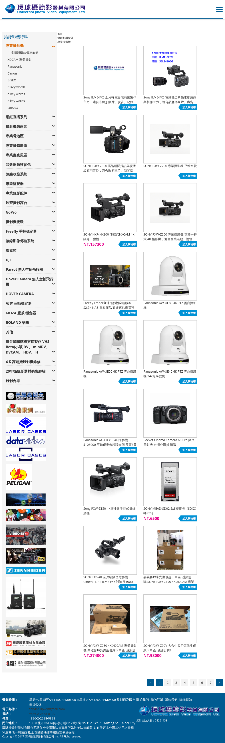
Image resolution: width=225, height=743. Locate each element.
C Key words (16, 87)
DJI (8, 259)
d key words (16, 94)
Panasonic (15, 66)
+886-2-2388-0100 (42, 714)
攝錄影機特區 (65, 38)
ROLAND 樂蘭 (17, 322)
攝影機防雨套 (16, 126)
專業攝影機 (15, 45)
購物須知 (185, 700)
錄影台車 (13, 380)
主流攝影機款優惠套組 (23, 53)
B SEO (12, 80)
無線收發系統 (16, 174)
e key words (16, 101)
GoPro (11, 212)
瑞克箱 (11, 250)
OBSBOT (14, 108)
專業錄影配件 (16, 193)
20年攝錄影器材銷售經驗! (26, 371)
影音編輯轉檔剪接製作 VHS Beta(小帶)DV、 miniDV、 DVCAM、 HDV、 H (27, 347)
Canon (12, 73)
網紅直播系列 (16, 116)
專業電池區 (15, 136)
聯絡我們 (171, 700)
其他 (9, 332)
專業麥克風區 (16, 155)
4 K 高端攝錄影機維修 (23, 361)
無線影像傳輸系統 (20, 240)
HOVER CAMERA (20, 293)
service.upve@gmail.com (47, 709)
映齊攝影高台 (16, 202)
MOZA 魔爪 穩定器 (21, 313)
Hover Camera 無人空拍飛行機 (29, 282)
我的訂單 (157, 700)
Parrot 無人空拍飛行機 (24, 269)
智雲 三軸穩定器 (19, 303)
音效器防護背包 (18, 164)
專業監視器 (15, 183)
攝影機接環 (15, 221)
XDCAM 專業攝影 (20, 59)
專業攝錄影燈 (16, 145)
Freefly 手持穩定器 (21, 231)
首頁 (60, 34)
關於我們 (142, 700)
